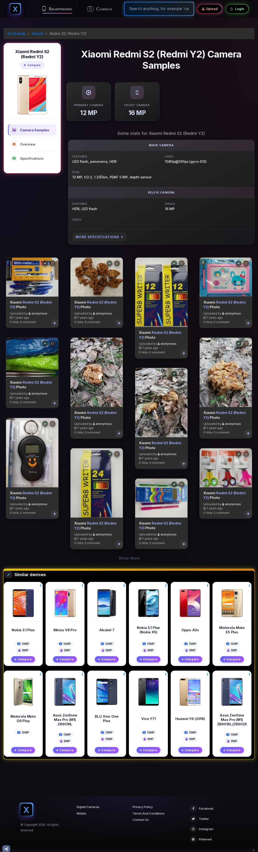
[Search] (159, 8)
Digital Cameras (88, 804)
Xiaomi (37, 33)
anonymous (39, 313)
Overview (23, 144)
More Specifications (99, 237)
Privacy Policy (143, 804)
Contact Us (141, 816)
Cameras (99, 8)
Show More (129, 555)
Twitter (199, 815)
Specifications (27, 158)
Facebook (201, 805)
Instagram (201, 826)
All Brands (16, 33)
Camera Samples (30, 130)
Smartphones (57, 8)
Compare (32, 65)
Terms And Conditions (149, 810)
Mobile (81, 810)
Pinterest (201, 836)
